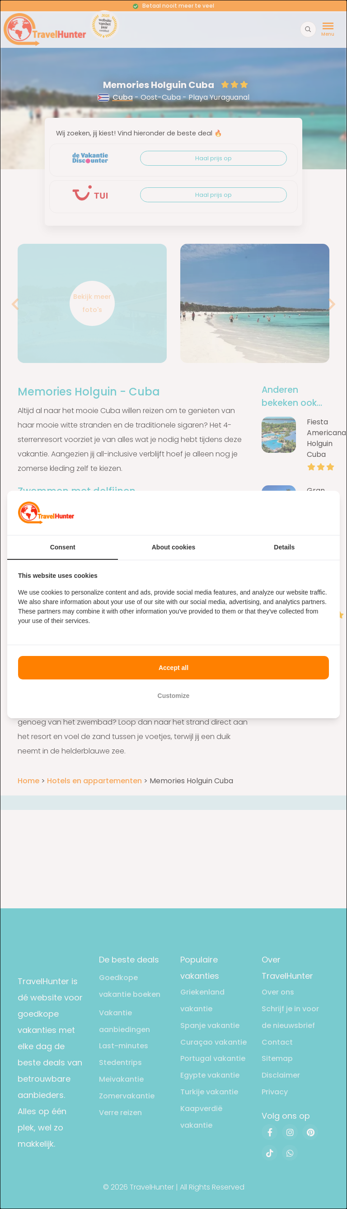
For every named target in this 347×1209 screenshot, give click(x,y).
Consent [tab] (62, 547)
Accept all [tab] (173, 667)
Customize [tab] (174, 695)
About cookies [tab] (173, 547)
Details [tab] (284, 547)
